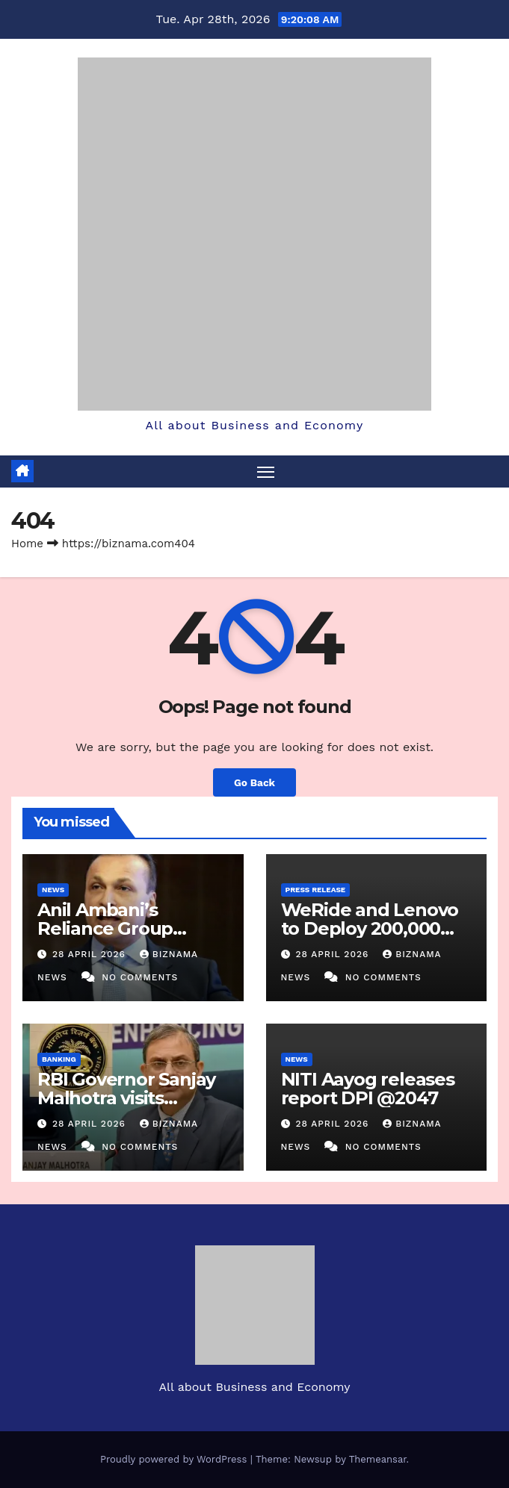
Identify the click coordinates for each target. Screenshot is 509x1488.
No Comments (140, 977)
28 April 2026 (90, 954)
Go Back (254, 782)
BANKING (59, 1059)
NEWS (53, 889)
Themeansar (378, 1459)
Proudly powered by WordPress (175, 1459)
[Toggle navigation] (265, 471)
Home (27, 543)
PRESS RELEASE (316, 889)
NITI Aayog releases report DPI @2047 (367, 1088)
